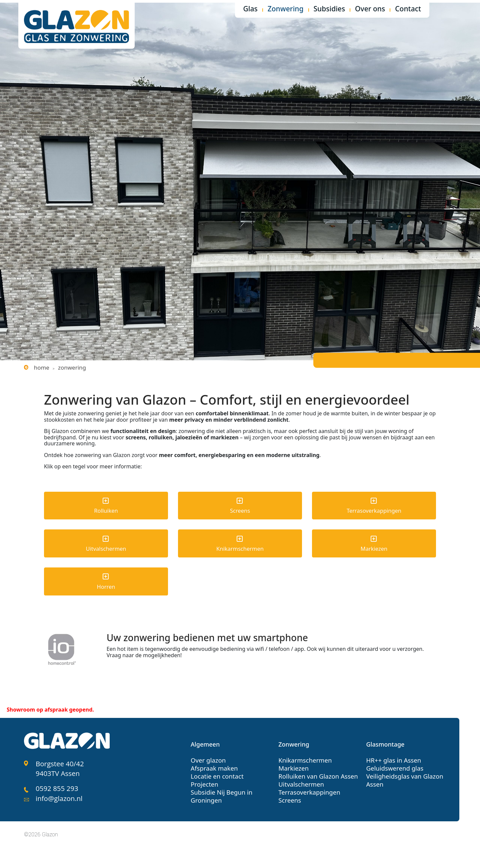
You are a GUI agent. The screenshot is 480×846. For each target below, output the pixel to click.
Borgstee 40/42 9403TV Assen (59, 766)
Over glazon (208, 758)
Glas (250, 9)
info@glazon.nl (58, 794)
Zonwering (286, 9)
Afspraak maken (213, 766)
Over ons (370, 9)
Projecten (204, 782)
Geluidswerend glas (393, 766)
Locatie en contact (216, 774)
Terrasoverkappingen (308, 790)
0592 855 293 (56, 784)
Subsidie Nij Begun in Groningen (220, 794)
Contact (408, 9)
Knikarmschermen (304, 758)
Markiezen (293, 766)
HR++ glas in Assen (392, 758)
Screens (289, 798)
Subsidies (329, 9)
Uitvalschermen (300, 782)
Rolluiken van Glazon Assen (316, 774)
